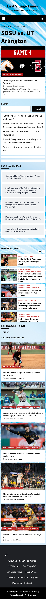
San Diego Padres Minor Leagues (29, 271)
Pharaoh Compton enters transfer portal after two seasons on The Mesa (21, 141)
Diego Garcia (18, 419)
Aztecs (5, 74)
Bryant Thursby (18, 378)
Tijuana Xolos (31, 571)
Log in (5, 554)
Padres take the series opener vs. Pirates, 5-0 (22, 149)
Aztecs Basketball (16, 74)
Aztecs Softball (29, 256)
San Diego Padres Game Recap (28, 287)
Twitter (5, 331)
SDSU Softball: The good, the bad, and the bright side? (22, 117)
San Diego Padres (24, 285)
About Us (12, 560)
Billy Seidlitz (18, 459)
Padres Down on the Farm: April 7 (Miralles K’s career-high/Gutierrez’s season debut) (22, 125)
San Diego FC (29, 566)
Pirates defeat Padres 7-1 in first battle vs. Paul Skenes (22, 133)
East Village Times (22, 6)
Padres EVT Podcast (22, 582)
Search (4, 103)
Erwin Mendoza (18, 86)
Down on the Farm (24, 269)
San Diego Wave (14, 571)
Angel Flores (17, 540)
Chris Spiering (19, 499)
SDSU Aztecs (14, 566)
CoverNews (16, 594)
